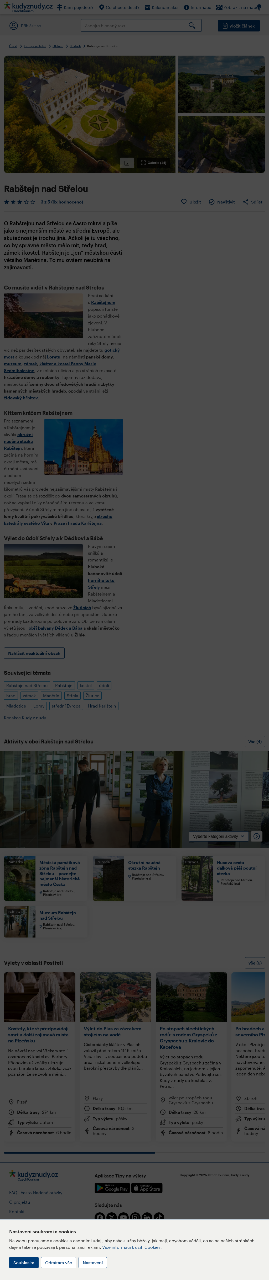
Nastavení (93, 1262)
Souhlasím (23, 1262)
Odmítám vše (58, 1262)
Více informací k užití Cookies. (132, 1247)
